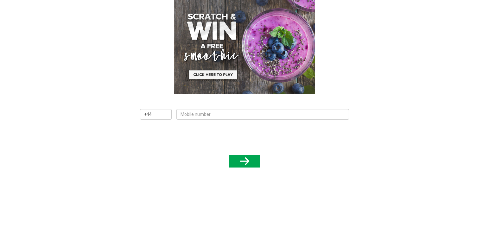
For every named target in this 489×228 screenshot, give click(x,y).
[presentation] (244, 136)
